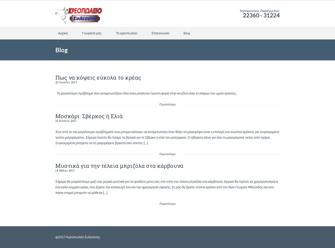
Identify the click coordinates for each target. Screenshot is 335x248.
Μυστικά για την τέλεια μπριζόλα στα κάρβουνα (119, 166)
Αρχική (63, 33)
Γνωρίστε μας (92, 33)
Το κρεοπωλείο (126, 33)
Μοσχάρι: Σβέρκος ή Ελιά (89, 116)
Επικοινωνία (160, 33)
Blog (187, 33)
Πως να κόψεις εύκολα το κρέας (98, 77)
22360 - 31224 (261, 15)
